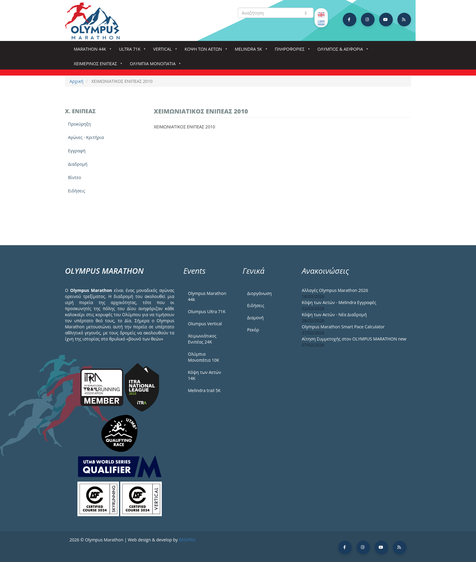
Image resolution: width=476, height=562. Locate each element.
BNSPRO (187, 540)
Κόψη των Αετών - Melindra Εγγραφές (339, 302)
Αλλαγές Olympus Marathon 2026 (335, 290)
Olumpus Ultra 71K (207, 311)
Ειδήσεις (76, 191)
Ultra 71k (131, 51)
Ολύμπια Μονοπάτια (153, 65)
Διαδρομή (77, 164)
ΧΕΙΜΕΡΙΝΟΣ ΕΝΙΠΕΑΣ (97, 65)
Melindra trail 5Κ (204, 390)
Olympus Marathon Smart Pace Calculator (343, 327)
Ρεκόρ (253, 330)
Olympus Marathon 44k (207, 296)
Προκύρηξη (79, 124)
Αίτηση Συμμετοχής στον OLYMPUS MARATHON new (354, 339)
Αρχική (76, 81)
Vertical (163, 51)
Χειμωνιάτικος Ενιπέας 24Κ (202, 339)
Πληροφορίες (290, 51)
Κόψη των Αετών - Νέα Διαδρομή (334, 314)
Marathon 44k (91, 51)
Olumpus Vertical (205, 324)
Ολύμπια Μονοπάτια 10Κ (203, 357)
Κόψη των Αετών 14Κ (204, 375)
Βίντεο (74, 177)
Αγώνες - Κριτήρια (86, 137)
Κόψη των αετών (204, 51)
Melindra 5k (249, 51)
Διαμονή (255, 317)
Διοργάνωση (259, 293)
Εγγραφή (77, 151)
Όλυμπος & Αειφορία (341, 51)
